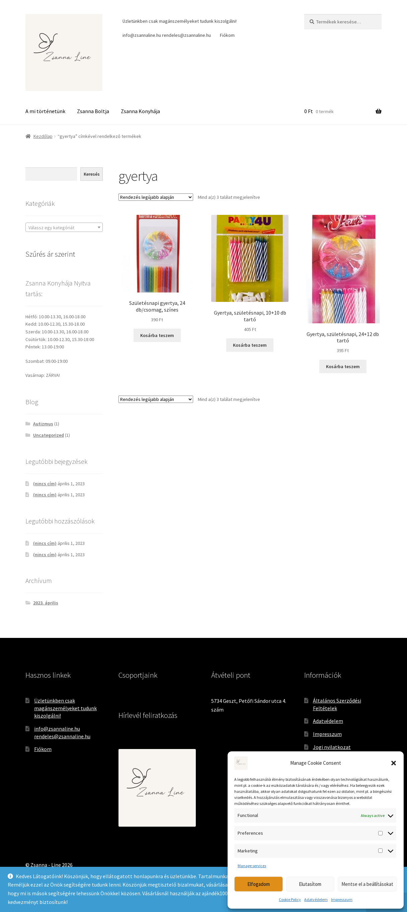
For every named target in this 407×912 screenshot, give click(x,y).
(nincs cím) (45, 484)
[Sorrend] (155, 197)
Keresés (92, 174)
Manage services (252, 865)
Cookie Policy (290, 899)
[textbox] (64, 227)
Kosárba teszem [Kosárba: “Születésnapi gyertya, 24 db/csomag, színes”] (157, 335)
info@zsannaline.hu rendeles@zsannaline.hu (167, 35)
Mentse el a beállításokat (367, 884)
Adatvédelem (316, 899)
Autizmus (43, 424)
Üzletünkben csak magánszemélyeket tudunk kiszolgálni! (180, 21)
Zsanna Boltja (93, 111)
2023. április (45, 603)
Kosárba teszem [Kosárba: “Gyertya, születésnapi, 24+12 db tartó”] (343, 366)
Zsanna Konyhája (140, 111)
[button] (393, 763)
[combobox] (64, 227)
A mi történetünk (45, 111)
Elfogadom (258, 884)
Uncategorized (48, 435)
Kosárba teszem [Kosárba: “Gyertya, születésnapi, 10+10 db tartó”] (250, 345)
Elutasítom (310, 884)
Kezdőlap (43, 136)
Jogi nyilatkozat (332, 747)
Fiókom (227, 35)
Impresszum (341, 899)
